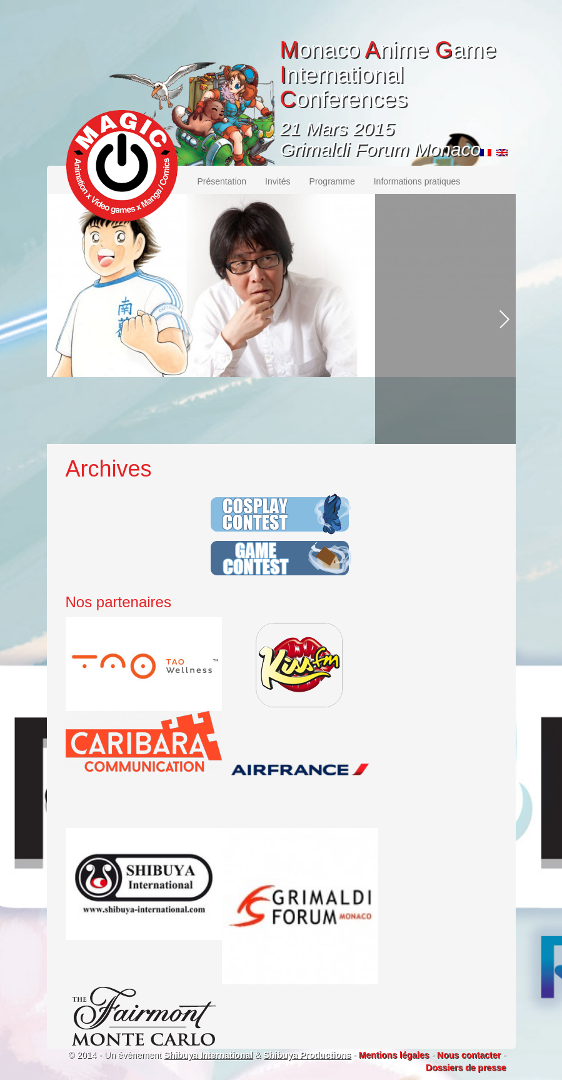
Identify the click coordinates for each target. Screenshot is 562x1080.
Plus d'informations (433, 430)
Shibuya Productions (307, 1055)
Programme (332, 181)
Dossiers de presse (466, 1067)
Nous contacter (469, 1055)
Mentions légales (394, 1055)
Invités (277, 181)
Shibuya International (208, 1055)
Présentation (222, 181)
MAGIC (121, 165)
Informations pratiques (417, 181)
